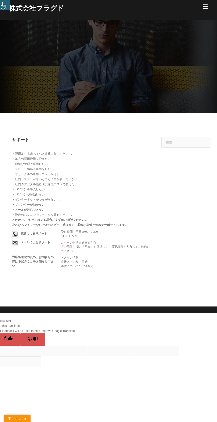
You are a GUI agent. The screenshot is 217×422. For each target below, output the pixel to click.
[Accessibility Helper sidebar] (5, 5)
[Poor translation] (32, 339)
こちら (65, 242)
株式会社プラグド (36, 8)
